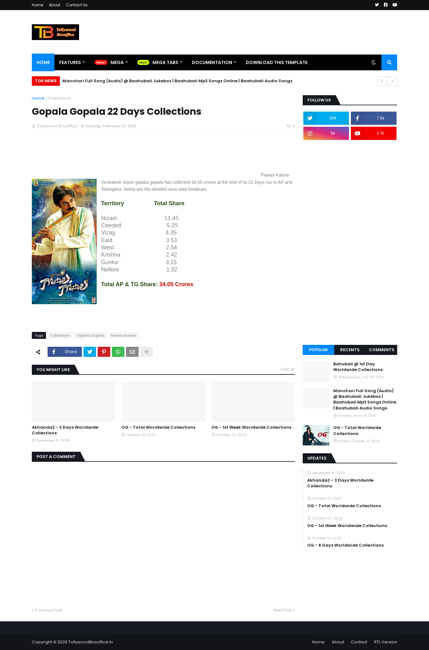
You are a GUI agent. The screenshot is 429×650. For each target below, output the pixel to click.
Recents (350, 350)
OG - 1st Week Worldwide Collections (251, 427)
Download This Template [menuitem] (276, 62)
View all (287, 369)
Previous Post (48, 610)
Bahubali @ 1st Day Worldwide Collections (358, 367)
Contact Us (77, 5)
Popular (318, 350)
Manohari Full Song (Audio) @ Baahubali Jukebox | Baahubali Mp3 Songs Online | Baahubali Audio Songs (177, 81)
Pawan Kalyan (123, 335)
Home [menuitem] (43, 62)
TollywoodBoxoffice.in (90, 642)
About (54, 5)
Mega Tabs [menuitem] (165, 62)
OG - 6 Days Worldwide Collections (345, 545)
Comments (381, 350)
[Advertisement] (146, 162)
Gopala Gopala (90, 335)
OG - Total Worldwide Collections (158, 427)
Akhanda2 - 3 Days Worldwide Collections (65, 430)
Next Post (282, 610)
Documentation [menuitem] (212, 62)
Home (37, 5)
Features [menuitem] (70, 62)
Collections (59, 98)
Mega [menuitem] (117, 62)
